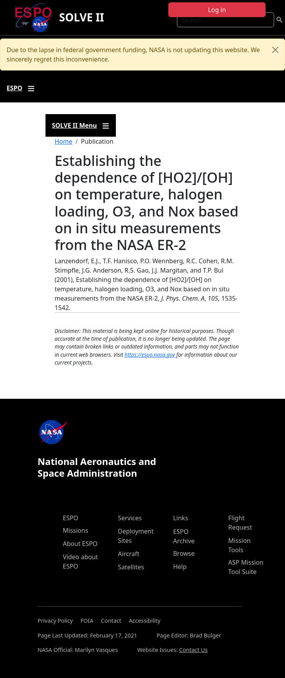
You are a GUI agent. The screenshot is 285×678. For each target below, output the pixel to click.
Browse (183, 553)
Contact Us (193, 649)
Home (64, 141)
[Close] (275, 50)
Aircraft (128, 553)
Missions (75, 530)
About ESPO (80, 543)
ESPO (71, 518)
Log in (217, 9)
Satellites (131, 567)
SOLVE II (81, 17)
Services (130, 518)
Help (180, 566)
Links (180, 518)
